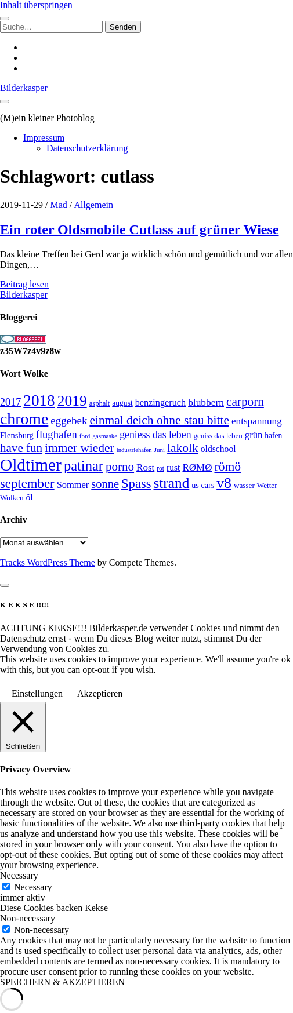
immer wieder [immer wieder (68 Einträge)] (79, 448)
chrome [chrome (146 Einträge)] (24, 419)
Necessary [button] (19, 875)
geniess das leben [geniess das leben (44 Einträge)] (155, 434)
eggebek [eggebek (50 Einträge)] (68, 420)
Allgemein (93, 205)
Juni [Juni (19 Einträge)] (159, 449)
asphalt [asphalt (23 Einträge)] (99, 403)
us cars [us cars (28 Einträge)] (202, 485)
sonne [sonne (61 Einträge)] (105, 484)
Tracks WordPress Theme (47, 562)
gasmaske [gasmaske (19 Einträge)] (104, 435)
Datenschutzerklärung (87, 148)
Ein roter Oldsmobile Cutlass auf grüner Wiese (139, 229)
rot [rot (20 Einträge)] (160, 468)
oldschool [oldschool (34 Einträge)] (218, 449)
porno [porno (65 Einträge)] (120, 466)
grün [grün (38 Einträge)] (253, 434)
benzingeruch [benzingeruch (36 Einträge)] (160, 403)
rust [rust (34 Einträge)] (173, 467)
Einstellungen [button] (37, 693)
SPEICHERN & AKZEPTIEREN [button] (62, 982)
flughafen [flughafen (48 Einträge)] (56, 434)
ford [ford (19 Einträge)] (84, 435)
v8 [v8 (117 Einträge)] (223, 483)
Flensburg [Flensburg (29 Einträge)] (17, 435)
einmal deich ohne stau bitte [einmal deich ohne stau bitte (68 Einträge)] (159, 420)
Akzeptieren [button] (99, 693)
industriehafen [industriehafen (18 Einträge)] (134, 450)
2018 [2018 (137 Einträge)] (39, 400)
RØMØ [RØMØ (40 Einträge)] (197, 467)
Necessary (33, 887)
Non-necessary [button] (27, 918)
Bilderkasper (24, 88)
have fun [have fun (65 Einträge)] (21, 448)
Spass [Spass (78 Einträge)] (136, 483)
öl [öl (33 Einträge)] (29, 497)
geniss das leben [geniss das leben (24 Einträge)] (218, 435)
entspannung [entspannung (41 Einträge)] (256, 421)
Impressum (43, 138)
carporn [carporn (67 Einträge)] (245, 402)
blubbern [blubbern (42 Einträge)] (206, 402)
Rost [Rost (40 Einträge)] (145, 467)
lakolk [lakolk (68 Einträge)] (182, 448)
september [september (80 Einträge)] (27, 483)
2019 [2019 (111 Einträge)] (72, 400)
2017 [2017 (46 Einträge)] (10, 402)
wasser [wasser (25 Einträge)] (244, 485)
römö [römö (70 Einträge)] (227, 466)
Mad (58, 205)
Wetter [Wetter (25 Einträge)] (267, 485)
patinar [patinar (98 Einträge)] (83, 465)
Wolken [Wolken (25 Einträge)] (12, 497)
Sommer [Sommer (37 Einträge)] (73, 484)
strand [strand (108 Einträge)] (172, 483)
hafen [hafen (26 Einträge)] (273, 435)
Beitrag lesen (24, 284)
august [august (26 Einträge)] (122, 403)
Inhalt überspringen (36, 5)
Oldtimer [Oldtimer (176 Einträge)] (31, 465)
